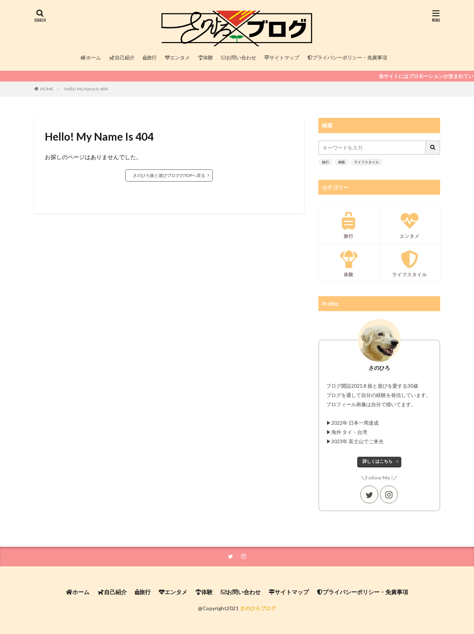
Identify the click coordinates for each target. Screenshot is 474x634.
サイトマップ (281, 57)
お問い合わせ (238, 57)
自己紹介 (122, 57)
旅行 (150, 57)
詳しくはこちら (377, 461)
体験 (205, 57)
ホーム (90, 57)
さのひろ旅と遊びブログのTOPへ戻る (169, 175)
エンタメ (177, 57)
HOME (46, 88)
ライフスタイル (366, 162)
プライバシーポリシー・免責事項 (347, 57)
